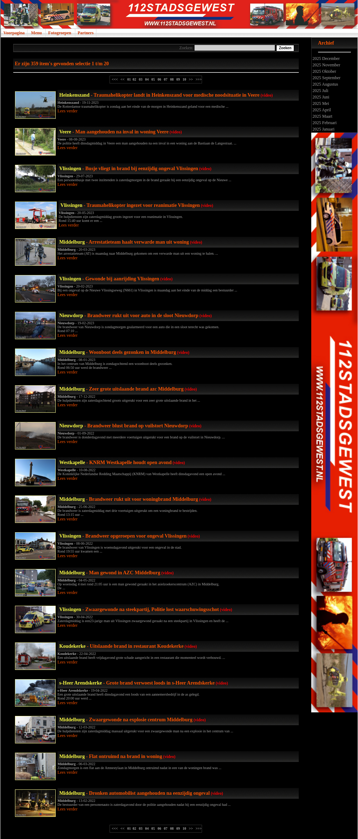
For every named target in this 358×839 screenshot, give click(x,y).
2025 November (326, 64)
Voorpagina (14, 32)
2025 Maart (322, 116)
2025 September (326, 77)
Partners (86, 32)
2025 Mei (320, 103)
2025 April (321, 109)
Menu (36, 32)
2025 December (326, 58)
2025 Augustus (325, 84)
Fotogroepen (59, 32)
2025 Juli (320, 90)
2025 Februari (324, 122)
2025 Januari (323, 129)
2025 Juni (320, 97)
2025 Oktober (324, 71)
